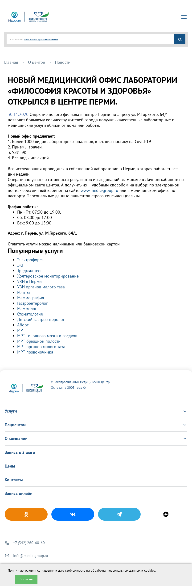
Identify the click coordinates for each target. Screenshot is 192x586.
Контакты (14, 479)
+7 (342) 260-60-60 (29, 542)
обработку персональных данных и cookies (123, 570)
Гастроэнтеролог (32, 303)
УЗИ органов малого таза (41, 287)
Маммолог (27, 308)
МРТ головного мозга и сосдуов (47, 335)
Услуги (96, 411)
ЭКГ (20, 265)
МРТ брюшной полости (39, 341)
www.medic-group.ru (99, 190)
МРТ (21, 330)
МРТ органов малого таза (41, 346)
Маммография (30, 297)
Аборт (23, 325)
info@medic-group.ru (30, 555)
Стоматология (30, 314)
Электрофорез (30, 259)
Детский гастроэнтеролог (41, 319)
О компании (96, 438)
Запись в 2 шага (20, 452)
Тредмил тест (29, 270)
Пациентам (96, 424)
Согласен (26, 579)
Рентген (24, 292)
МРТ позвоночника (35, 352)
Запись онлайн (19, 493)
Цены (10, 466)
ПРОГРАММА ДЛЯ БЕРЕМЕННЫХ (41, 39)
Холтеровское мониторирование (48, 276)
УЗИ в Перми (29, 281)
